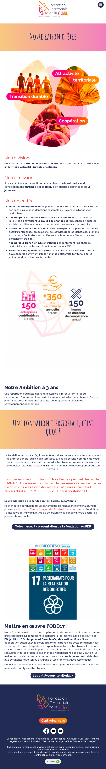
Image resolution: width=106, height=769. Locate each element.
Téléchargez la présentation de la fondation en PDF (53, 526)
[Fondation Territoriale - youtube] (53, 733)
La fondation (13, 738)
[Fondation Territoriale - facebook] (46, 733)
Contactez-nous (53, 720)
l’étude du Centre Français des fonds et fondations (47, 509)
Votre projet (42, 738)
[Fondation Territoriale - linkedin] (60, 733)
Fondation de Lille (74, 747)
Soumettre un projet (53, 741)
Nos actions (28, 738)
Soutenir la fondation (30, 741)
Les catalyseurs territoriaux (53, 675)
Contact (83, 738)
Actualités (72, 738)
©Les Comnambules (77, 741)
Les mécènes (58, 738)
